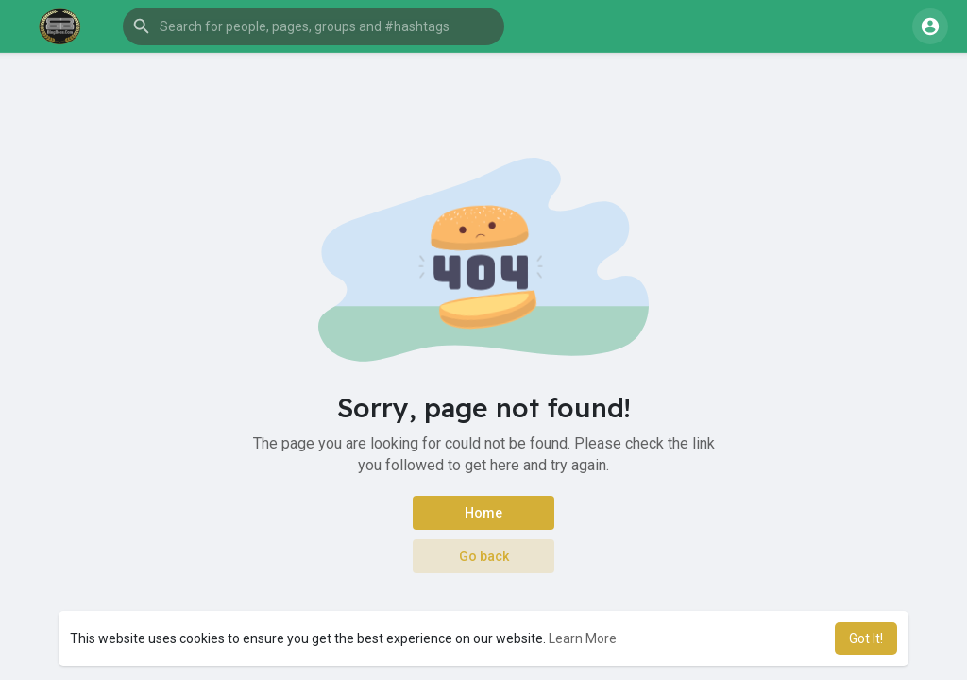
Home (483, 512)
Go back (484, 556)
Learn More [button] (583, 638)
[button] (313, 26)
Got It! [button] (866, 638)
